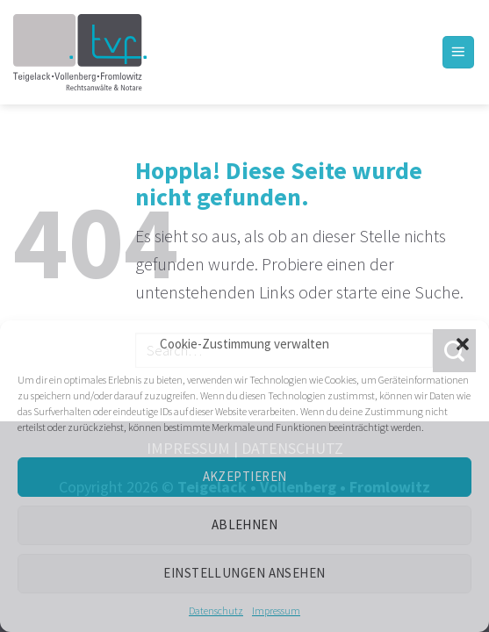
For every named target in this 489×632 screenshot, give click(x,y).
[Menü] (458, 52)
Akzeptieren (245, 476)
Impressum (276, 610)
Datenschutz (216, 610)
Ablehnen (245, 524)
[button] (462, 344)
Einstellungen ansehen (244, 572)
